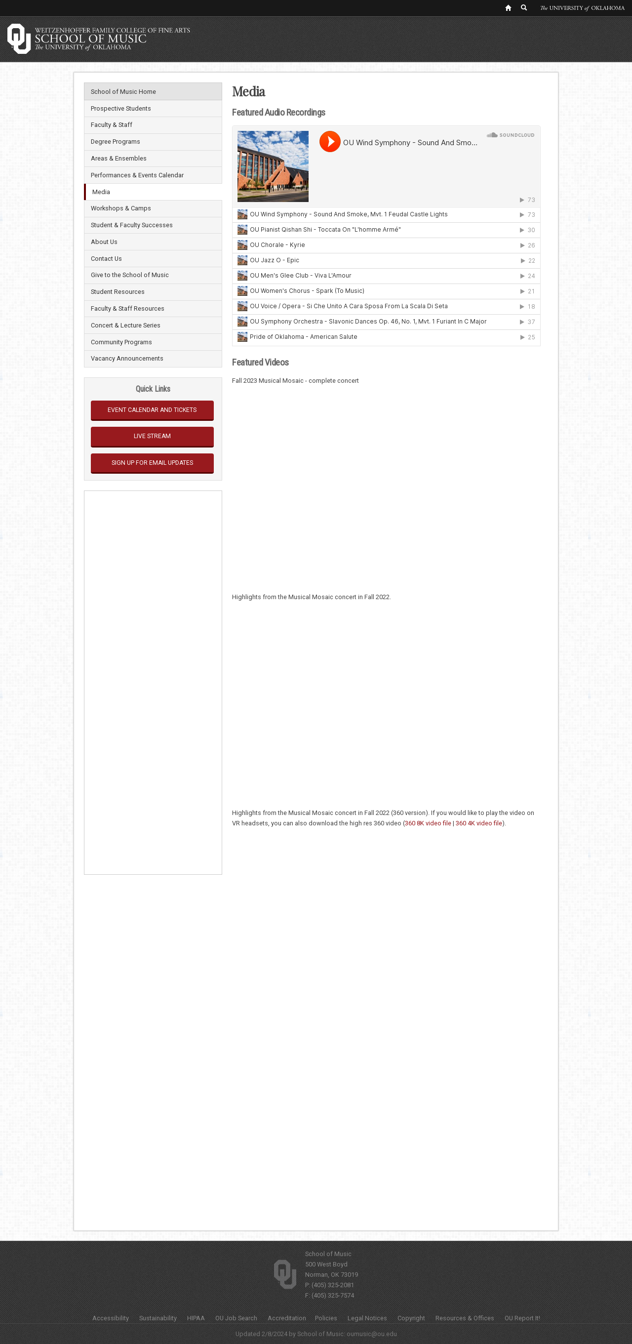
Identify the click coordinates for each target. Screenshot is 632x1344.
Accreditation (287, 1318)
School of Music (328, 1254)
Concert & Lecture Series (125, 325)
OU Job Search (236, 1318)
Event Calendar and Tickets (152, 410)
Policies (326, 1318)
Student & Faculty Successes (132, 225)
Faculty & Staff (111, 124)
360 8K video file (428, 823)
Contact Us (106, 258)
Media (101, 192)
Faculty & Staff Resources (127, 308)
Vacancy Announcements (127, 358)
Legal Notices (367, 1318)
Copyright (411, 1318)
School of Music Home (123, 91)
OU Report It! (522, 1318)
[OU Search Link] (524, 7)
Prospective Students (121, 108)
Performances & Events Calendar (137, 175)
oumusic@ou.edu (372, 1334)
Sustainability (158, 1318)
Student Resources (118, 291)
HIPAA (196, 1318)
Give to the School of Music (130, 275)
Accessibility (110, 1318)
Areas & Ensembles (119, 158)
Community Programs (121, 342)
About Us (104, 241)
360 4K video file (479, 823)
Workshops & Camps (121, 208)
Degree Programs (115, 141)
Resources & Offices (464, 1318)
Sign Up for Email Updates (152, 462)
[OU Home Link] (508, 7)
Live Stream (152, 436)
